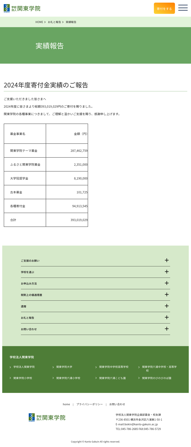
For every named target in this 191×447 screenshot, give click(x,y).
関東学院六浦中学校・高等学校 (161, 368)
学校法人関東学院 (26, 367)
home (66, 404)
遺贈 (23, 306)
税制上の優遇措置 (31, 295)
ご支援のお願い (30, 260)
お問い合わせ (29, 329)
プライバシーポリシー (89, 404)
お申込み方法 (29, 283)
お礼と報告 (54, 22)
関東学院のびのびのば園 (158, 378)
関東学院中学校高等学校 (116, 367)
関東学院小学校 (24, 378)
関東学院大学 (66, 367)
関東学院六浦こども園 (114, 378)
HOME (39, 22)
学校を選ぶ (27, 272)
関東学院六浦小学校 (70, 378)
